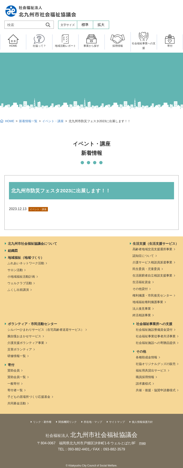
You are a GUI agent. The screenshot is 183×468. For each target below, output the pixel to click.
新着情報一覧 (28, 121)
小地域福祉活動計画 (21, 276)
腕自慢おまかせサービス (24, 336)
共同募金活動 (16, 403)
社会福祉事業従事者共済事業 (156, 336)
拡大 (101, 25)
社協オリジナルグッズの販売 (156, 364)
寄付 (11, 365)
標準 (85, 25)
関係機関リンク (67, 421)
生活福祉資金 (141, 282)
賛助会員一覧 (16, 377)
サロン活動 (15, 270)
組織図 (13, 250)
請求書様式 (143, 383)
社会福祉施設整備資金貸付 (154, 329)
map (142, 443)
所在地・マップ (93, 421)
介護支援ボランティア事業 (25, 343)
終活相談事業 (141, 315)
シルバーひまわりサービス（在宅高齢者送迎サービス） (45, 329)
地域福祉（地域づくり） (26, 257)
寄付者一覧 (15, 390)
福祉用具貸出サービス (151, 370)
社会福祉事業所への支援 (154, 324)
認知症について (143, 255)
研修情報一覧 (16, 356)
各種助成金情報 (146, 357)
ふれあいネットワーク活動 (25, 263)
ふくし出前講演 (18, 289)
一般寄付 (13, 383)
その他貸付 (140, 289)
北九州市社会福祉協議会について (32, 243)
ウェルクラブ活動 (19, 283)
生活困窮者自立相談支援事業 (152, 275)
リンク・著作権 (42, 421)
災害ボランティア (19, 349)
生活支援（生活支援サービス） (156, 243)
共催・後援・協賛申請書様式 (156, 390)
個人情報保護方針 (142, 421)
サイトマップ (117, 421)
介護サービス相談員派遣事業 (152, 262)
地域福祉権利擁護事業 (147, 302)
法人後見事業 (141, 308)
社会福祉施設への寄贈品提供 (156, 343)
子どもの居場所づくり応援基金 (28, 396)
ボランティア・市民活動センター (32, 324)
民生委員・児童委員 (146, 269)
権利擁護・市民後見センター (152, 295)
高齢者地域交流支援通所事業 (152, 249)
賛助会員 (13, 370)
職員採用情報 (145, 377)
